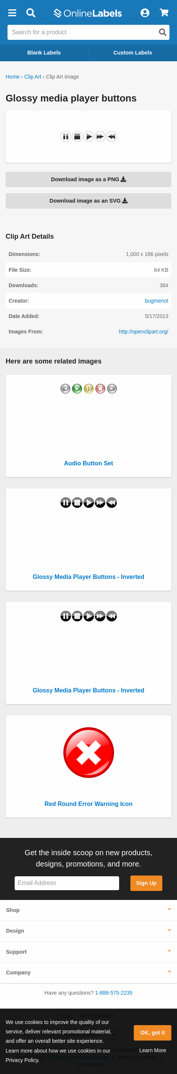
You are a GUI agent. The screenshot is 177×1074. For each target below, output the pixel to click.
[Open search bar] (30, 13)
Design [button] (15, 931)
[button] (12, 13)
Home (13, 77)
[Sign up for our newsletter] (67, 883)
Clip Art (32, 77)
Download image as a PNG (88, 179)
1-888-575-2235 (114, 993)
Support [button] (16, 952)
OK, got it (153, 1033)
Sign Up (146, 883)
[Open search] (162, 32)
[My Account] (144, 13)
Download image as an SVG (89, 201)
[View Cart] (164, 13)
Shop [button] (13, 910)
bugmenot (156, 301)
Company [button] (18, 972)
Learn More (152, 1050)
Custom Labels (132, 53)
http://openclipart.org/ (143, 332)
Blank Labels (44, 53)
